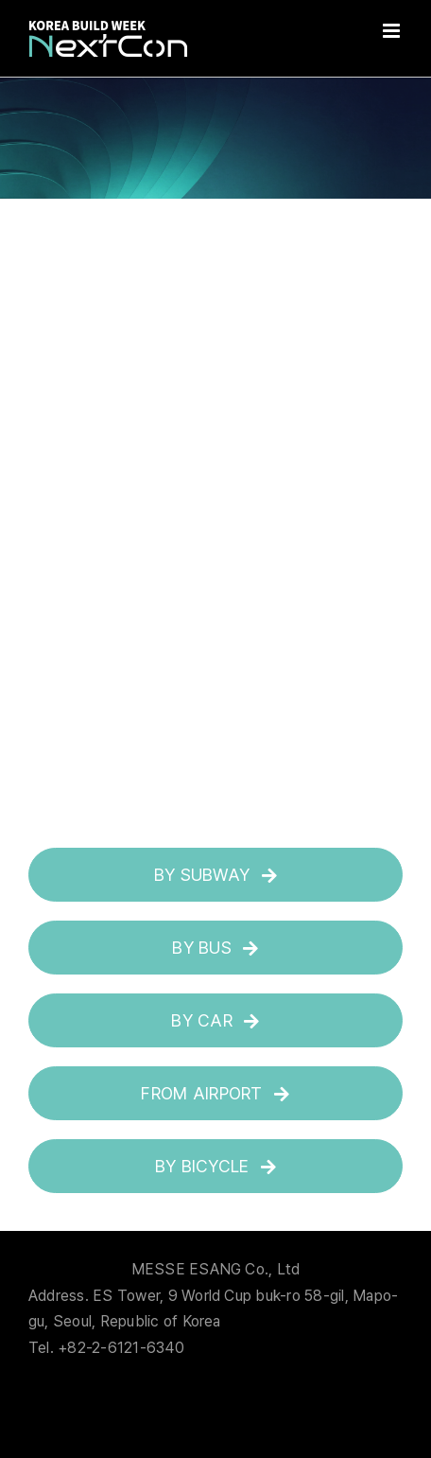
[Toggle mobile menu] (393, 31)
